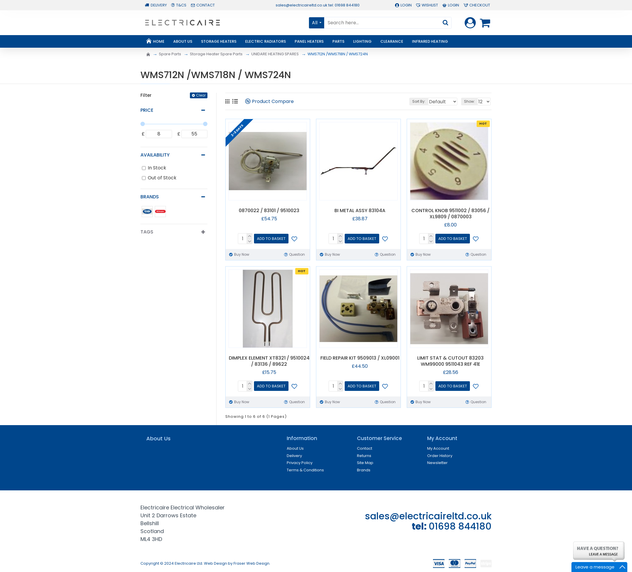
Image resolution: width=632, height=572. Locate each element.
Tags (146, 232)
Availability (155, 155)
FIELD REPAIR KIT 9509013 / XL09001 (359, 358)
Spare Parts (170, 54)
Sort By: (413, 101)
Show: (471, 101)
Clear (201, 95)
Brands (149, 196)
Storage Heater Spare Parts (216, 54)
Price (146, 110)
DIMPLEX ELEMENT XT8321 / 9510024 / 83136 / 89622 (269, 361)
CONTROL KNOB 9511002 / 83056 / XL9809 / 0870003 (450, 214)
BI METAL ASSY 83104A (359, 211)
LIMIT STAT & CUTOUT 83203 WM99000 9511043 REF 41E (450, 361)
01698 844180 (460, 526)
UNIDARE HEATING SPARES (275, 54)
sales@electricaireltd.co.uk (428, 516)
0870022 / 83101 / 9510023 (269, 211)
